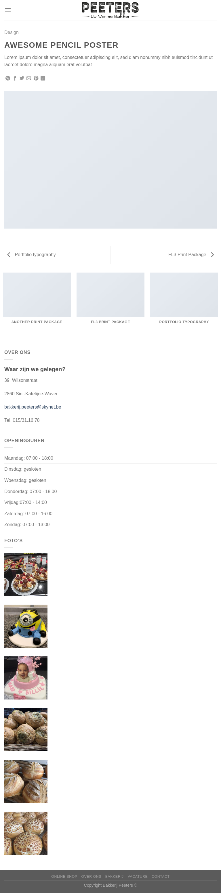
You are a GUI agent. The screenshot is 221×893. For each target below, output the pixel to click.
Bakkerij (114, 877)
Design (11, 32)
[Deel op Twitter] (22, 78)
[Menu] (7, 10)
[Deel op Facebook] (15, 78)
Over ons (91, 877)
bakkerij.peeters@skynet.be (32, 407)
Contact (161, 877)
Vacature (138, 877)
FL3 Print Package (191, 254)
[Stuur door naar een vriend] (28, 78)
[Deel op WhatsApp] (7, 78)
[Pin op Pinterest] (36, 78)
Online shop (64, 877)
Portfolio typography (31, 254)
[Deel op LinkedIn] (43, 78)
